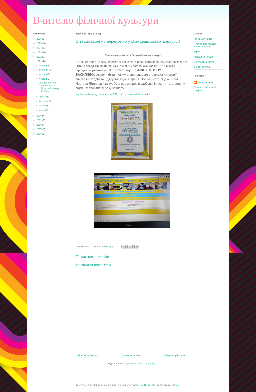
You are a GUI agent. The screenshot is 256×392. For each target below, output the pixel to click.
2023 (39, 52)
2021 (39, 61)
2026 (39, 38)
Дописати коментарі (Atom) (140, 363)
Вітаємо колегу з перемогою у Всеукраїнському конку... (49, 86)
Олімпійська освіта (204, 62)
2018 (39, 124)
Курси (197, 51)
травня (43, 96)
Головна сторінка (131, 355)
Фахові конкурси (202, 67)
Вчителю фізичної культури (96, 20)
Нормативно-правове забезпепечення (205, 45)
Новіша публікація (88, 355)
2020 (39, 115)
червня (43, 78)
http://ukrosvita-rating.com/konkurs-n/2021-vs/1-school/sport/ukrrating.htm (113, 94)
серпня (43, 74)
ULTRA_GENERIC (145, 385)
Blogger (175, 385)
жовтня (43, 65)
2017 (39, 129)
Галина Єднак (205, 82)
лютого (43, 105)
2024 (39, 47)
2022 (39, 56)
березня (44, 101)
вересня (44, 69)
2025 (39, 43)
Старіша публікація (174, 355)
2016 (39, 134)
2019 (39, 120)
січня (42, 110)
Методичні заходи (203, 56)
